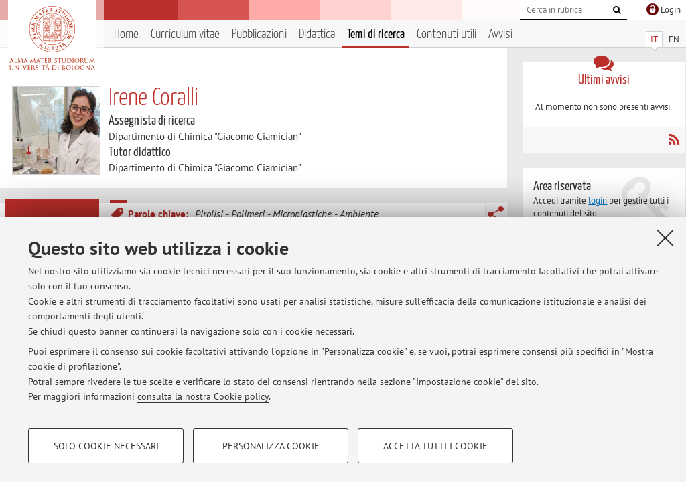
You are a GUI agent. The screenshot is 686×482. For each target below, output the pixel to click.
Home (126, 34)
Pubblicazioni (259, 34)
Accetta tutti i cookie (435, 446)
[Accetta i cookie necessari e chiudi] (665, 237)
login (597, 200)
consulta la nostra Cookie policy (203, 396)
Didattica (317, 34)
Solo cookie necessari (106, 446)
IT (654, 39)
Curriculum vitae (185, 34)
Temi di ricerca (376, 34)
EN (674, 39)
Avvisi (500, 34)
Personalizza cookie (271, 446)
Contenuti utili (446, 34)
